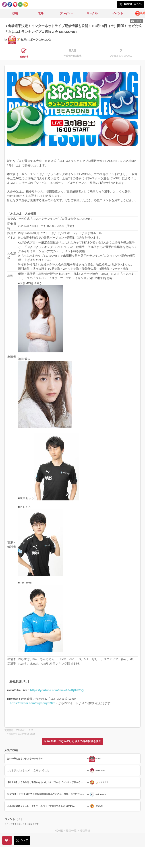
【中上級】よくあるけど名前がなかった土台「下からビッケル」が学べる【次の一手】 (46, 782)
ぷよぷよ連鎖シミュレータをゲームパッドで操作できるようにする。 (41, 806)
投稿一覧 (71, 830)
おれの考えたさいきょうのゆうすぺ (25, 758)
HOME (59, 830)
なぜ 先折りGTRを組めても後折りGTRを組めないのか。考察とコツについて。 (46, 794)
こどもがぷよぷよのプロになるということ (28, 770)
